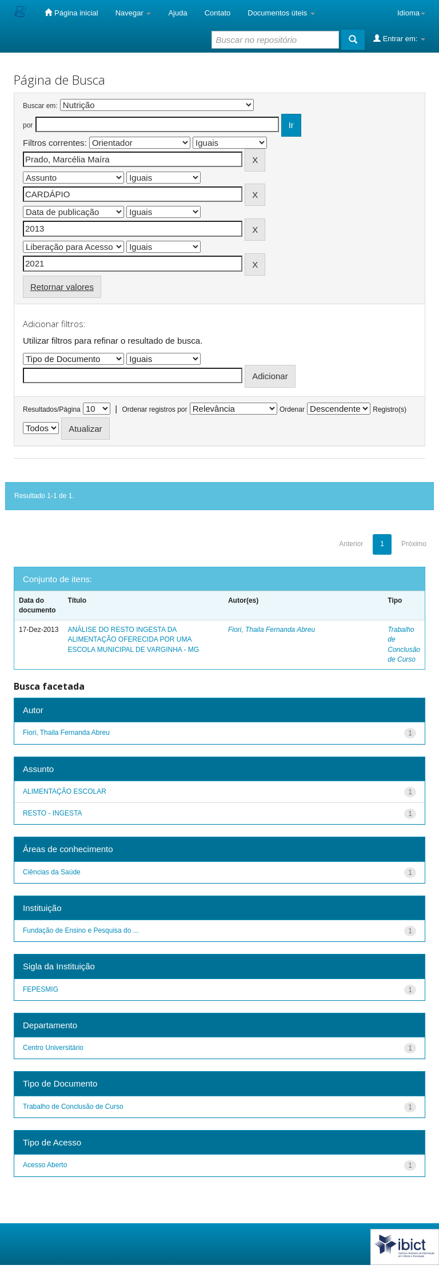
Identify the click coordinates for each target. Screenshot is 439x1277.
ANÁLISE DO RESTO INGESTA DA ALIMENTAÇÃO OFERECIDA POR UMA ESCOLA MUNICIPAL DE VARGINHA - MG (133, 639)
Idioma (411, 13)
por (28, 125)
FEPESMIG (40, 989)
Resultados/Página (52, 409)
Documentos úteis (281, 13)
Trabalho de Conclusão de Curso (73, 1107)
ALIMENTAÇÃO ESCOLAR (64, 791)
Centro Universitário (53, 1048)
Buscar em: (40, 106)
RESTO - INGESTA (52, 813)
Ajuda (177, 13)
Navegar (133, 13)
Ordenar (292, 409)
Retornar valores (62, 287)
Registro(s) (389, 409)
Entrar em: (399, 38)
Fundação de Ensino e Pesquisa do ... (81, 930)
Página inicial (71, 12)
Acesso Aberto (45, 1165)
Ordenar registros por (154, 409)
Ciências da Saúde (52, 872)
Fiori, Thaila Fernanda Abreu (271, 630)
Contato (218, 13)
